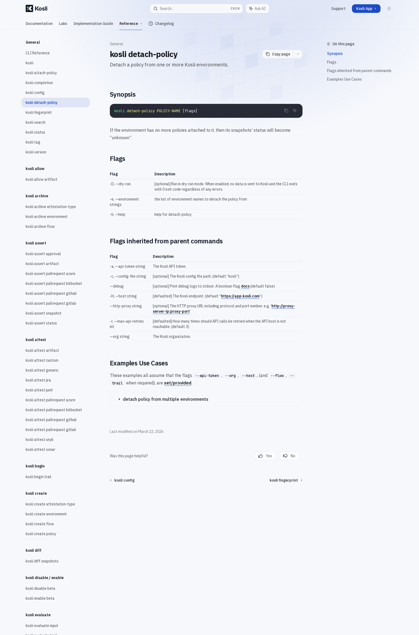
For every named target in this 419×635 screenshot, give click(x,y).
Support (338, 8)
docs (245, 286)
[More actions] (297, 54)
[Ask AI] (294, 110)
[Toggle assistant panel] (257, 8)
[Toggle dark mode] (389, 8)
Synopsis (335, 53)
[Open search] (196, 8)
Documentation (39, 25)
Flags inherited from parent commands (359, 70)
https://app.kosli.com (240, 296)
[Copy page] (277, 54)
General (116, 43)
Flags (331, 62)
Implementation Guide (93, 25)
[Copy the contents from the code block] (286, 110)
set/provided (177, 382)
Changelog (161, 25)
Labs (63, 25)
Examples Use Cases (344, 79)
